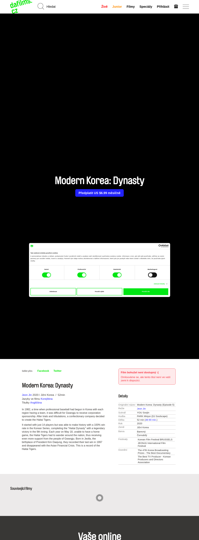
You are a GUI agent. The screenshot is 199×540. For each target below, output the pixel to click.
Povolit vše (146, 291)
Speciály (145, 6)
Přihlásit (163, 6)
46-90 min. (151, 419)
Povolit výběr (99, 291)
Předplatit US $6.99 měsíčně (99, 193)
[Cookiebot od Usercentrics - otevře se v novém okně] (155, 246)
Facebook (43, 371)
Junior (117, 6)
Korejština (47, 398)
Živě (104, 6)
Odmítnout (53, 291)
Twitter (57, 371)
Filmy (131, 6)
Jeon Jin (27, 394)
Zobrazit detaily (159, 284)
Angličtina (36, 402)
